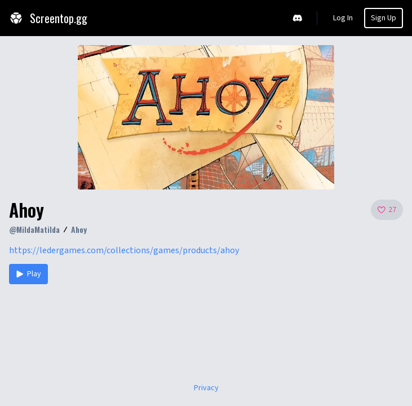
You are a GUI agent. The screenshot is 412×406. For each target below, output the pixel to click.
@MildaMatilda (34, 229)
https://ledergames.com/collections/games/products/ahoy (124, 250)
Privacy (206, 388)
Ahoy (79, 229)
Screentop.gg (48, 18)
